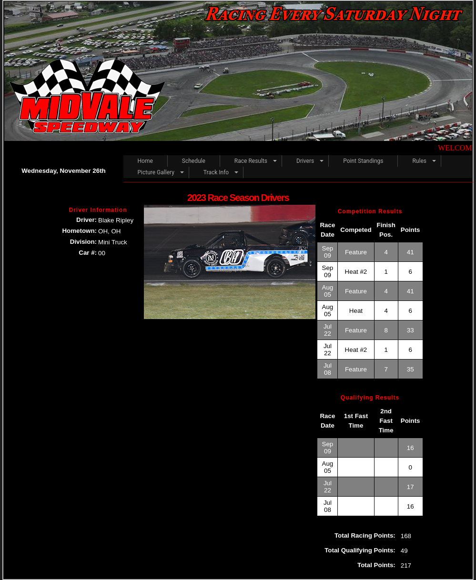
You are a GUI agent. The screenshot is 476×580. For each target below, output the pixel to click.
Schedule (193, 161)
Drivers (305, 161)
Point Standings (363, 161)
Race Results (250, 161)
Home (145, 161)
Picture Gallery (156, 172)
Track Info (216, 172)
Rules (419, 161)
